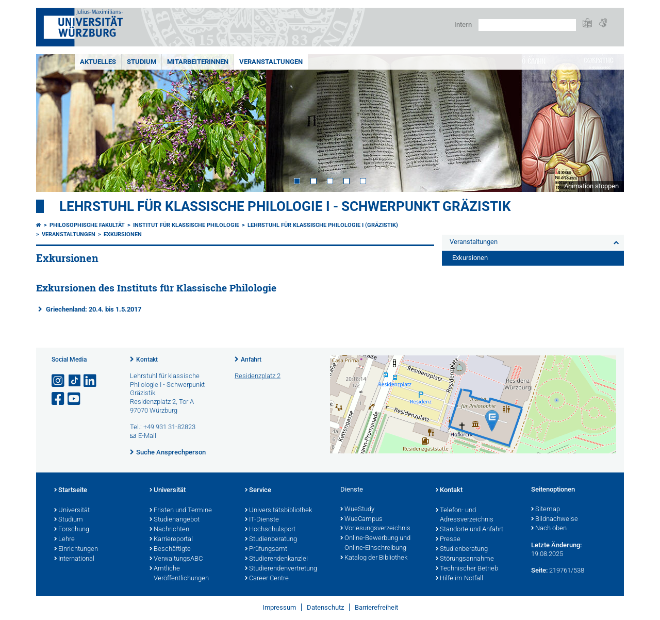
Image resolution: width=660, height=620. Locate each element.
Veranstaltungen (271, 62)
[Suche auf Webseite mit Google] (527, 25)
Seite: (539, 570)
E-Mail (147, 435)
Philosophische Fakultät (87, 225)
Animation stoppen (591, 186)
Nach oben (549, 528)
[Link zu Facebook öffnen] (59, 399)
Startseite (70, 490)
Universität (72, 510)
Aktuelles (98, 62)
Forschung (71, 529)
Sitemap (545, 509)
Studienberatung (271, 539)
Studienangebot (175, 520)
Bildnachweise (554, 519)
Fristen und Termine (181, 510)
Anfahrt (251, 359)
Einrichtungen (76, 549)
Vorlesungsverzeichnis (375, 528)
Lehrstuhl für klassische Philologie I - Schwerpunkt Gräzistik (285, 206)
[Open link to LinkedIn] (91, 381)
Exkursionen (123, 234)
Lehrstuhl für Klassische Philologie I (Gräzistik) (323, 225)
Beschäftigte (170, 549)
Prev (54, 123)
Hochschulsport (270, 529)
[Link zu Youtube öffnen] (75, 399)
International (74, 559)
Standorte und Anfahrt (469, 529)
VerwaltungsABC (176, 559)
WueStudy (357, 509)
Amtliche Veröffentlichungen (179, 573)
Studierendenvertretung (281, 569)
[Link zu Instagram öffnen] (59, 381)
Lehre (64, 539)
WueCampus (361, 519)
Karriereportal (171, 539)
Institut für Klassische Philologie (186, 225)
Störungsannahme (465, 559)
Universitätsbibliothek (278, 510)
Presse (448, 539)
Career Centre (267, 578)
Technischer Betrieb (467, 569)
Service (258, 490)
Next (606, 123)
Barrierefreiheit (376, 607)
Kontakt (147, 359)
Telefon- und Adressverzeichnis (464, 515)
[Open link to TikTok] (75, 381)
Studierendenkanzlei (276, 559)
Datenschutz (325, 607)
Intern (463, 24)
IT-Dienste (262, 520)
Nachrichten (169, 529)
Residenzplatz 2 (257, 376)
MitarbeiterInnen (197, 62)
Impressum (279, 607)
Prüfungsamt (266, 549)
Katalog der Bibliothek (373, 558)
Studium (141, 62)
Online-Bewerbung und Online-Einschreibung (375, 543)
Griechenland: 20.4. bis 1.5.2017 (93, 309)
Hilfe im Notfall (459, 578)
